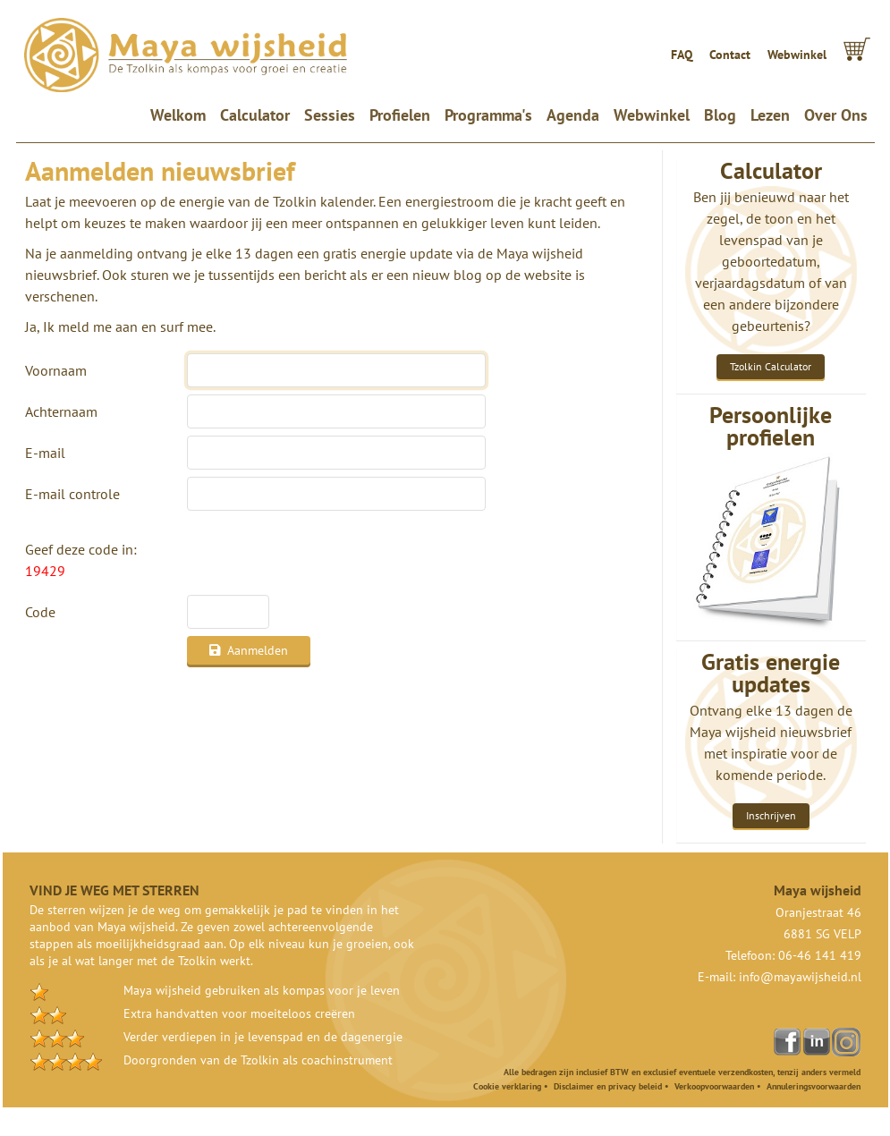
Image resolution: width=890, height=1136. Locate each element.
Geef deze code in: (81, 560)
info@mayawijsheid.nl (800, 977)
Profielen (399, 115)
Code (40, 612)
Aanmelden (248, 650)
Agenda (573, 115)
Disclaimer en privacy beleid (608, 1086)
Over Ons (836, 115)
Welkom (181, 114)
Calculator (255, 115)
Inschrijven (771, 815)
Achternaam (61, 411)
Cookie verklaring (507, 1086)
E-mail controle (72, 494)
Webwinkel (796, 55)
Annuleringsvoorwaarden (813, 1086)
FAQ (681, 55)
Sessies (329, 115)
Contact (729, 55)
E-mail (45, 453)
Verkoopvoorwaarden (714, 1086)
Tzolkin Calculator (770, 366)
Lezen (770, 115)
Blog (720, 115)
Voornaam (56, 370)
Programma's (488, 115)
